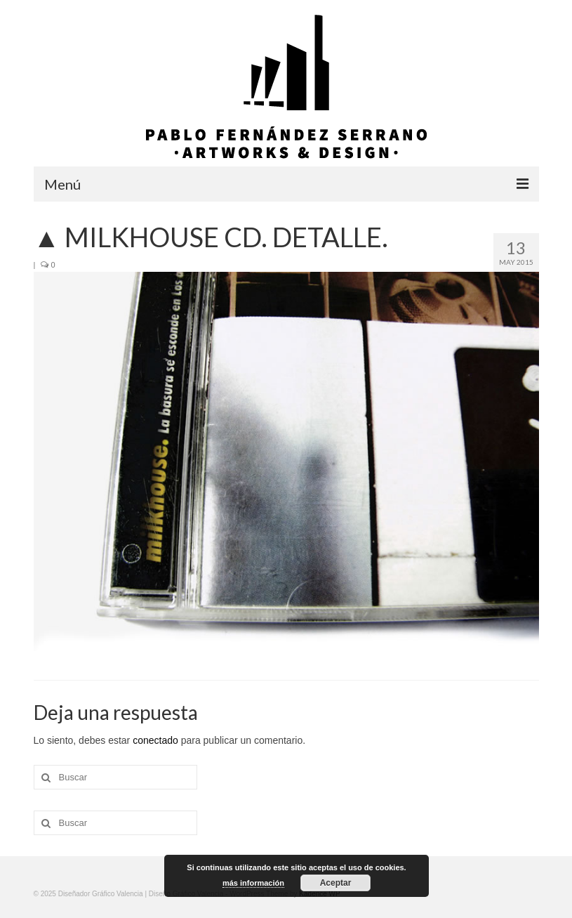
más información (253, 883)
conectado (155, 740)
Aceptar (336, 883)
